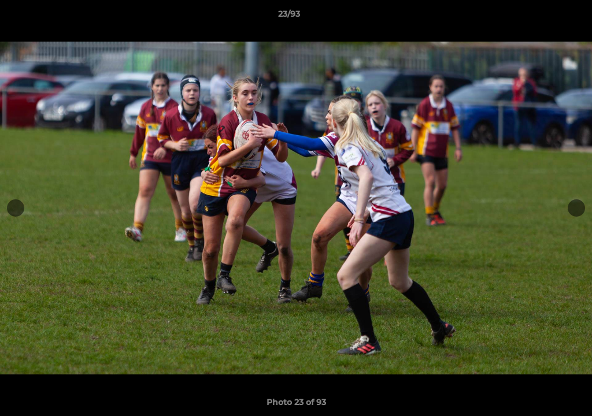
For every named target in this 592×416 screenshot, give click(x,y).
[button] (543, 17)
